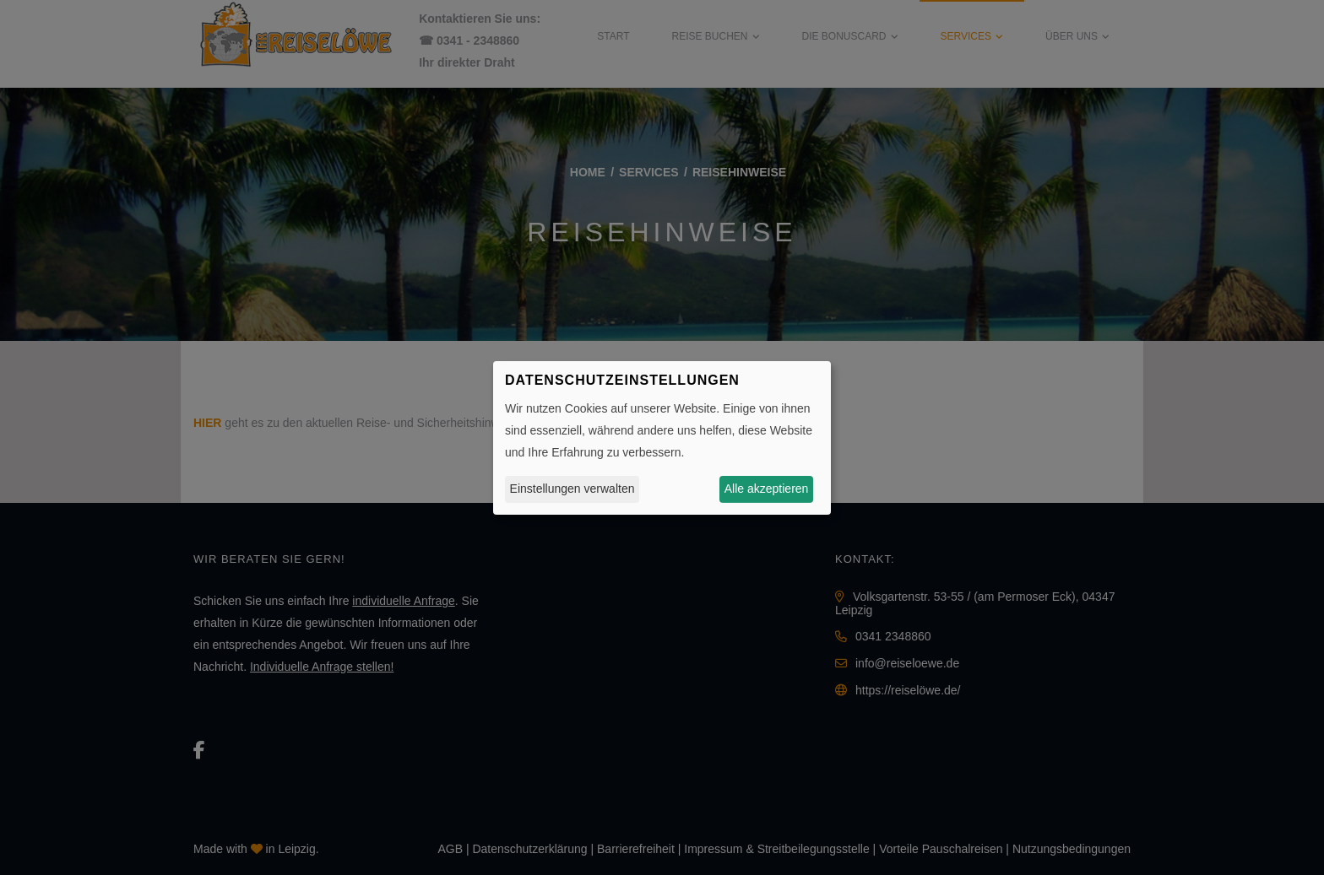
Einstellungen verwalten (572, 488)
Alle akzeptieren (766, 488)
